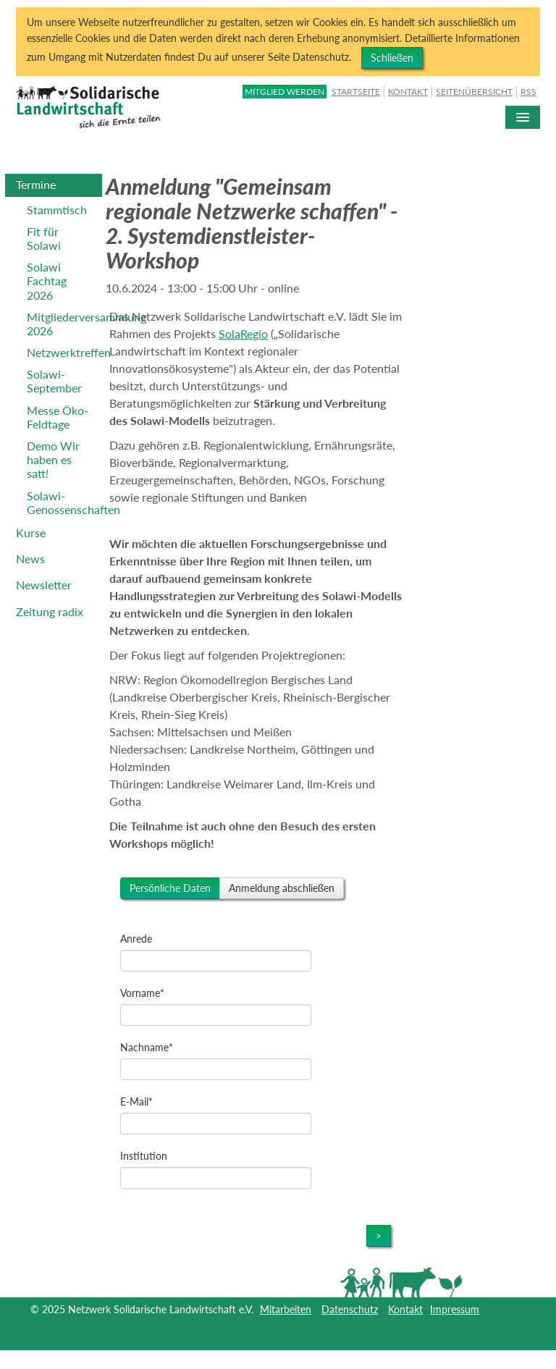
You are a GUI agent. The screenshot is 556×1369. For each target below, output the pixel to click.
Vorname (142, 993)
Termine (36, 184)
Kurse (31, 532)
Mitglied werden (284, 91)
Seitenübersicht (474, 91)
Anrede (136, 938)
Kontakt (408, 91)
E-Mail (136, 1101)
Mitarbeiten (285, 1309)
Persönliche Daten (170, 888)
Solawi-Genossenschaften (64, 502)
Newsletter (44, 584)
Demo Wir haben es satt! (53, 459)
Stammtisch (57, 209)
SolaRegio (243, 333)
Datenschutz (349, 1309)
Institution (143, 1156)
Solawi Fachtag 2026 (47, 280)
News (30, 558)
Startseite (356, 91)
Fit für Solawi (44, 238)
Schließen (392, 57)
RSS (528, 91)
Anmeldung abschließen (281, 888)
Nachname (146, 1047)
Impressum (454, 1309)
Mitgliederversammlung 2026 (64, 323)
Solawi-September (54, 381)
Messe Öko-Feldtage (57, 417)
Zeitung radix (49, 611)
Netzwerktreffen (64, 352)
